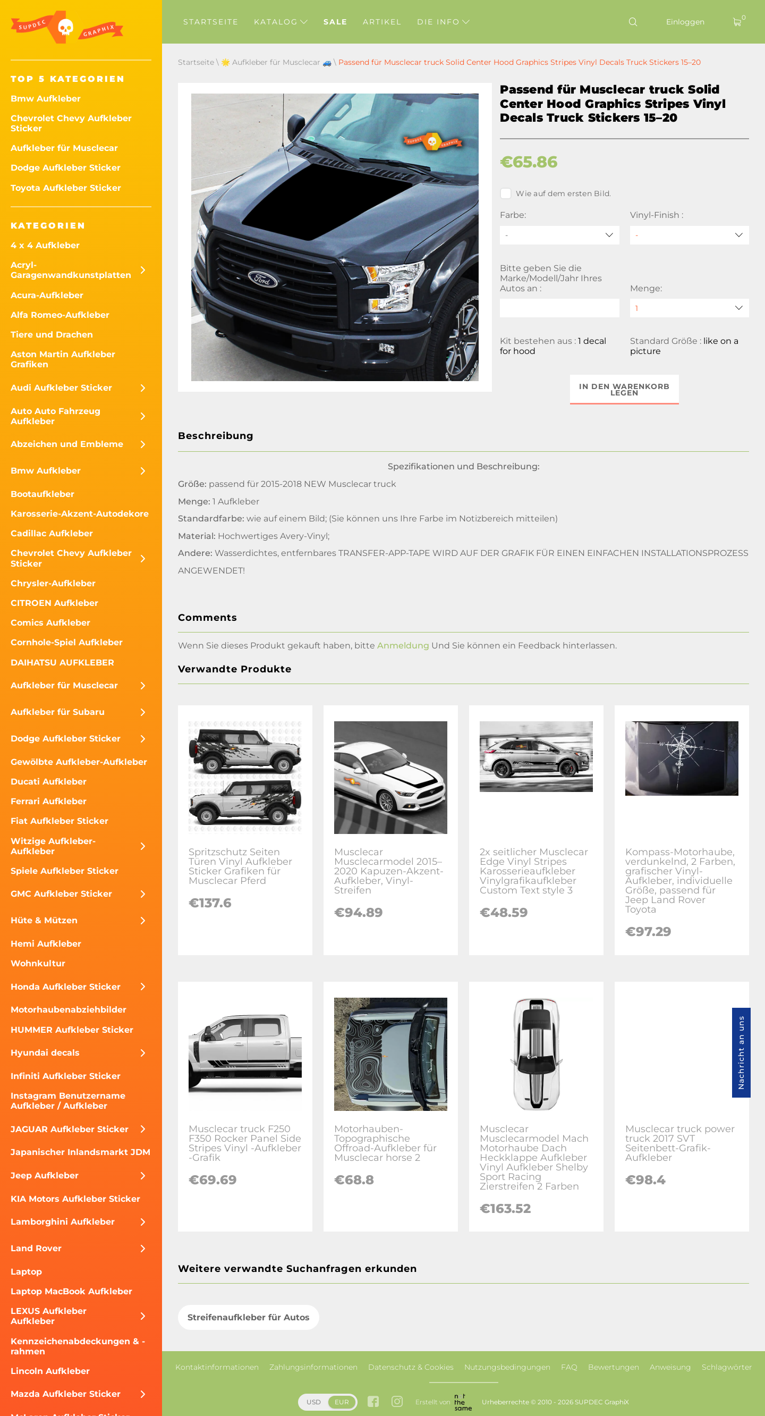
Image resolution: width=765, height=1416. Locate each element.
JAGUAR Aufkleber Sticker (70, 1129)
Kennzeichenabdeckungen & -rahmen (78, 1346)
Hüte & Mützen (44, 920)
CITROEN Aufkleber (54, 603)
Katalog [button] (281, 22)
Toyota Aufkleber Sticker (66, 188)
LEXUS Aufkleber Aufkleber (49, 1316)
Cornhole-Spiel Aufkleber (67, 642)
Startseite (211, 22)
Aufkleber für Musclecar (64, 148)
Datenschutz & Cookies (411, 1367)
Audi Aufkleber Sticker (61, 388)
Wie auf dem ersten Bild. (555, 193)
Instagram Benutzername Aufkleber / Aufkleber (68, 1101)
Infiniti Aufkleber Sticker (66, 1076)
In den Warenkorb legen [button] (624, 390)
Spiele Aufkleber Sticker (64, 871)
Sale (335, 22)
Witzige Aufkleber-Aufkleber (53, 846)
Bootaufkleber (42, 494)
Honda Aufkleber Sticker (66, 987)
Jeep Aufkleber (45, 1175)
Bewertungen (613, 1367)
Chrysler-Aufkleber (53, 583)
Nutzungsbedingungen (507, 1367)
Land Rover (36, 1248)
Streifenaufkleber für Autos (249, 1317)
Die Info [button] (443, 22)
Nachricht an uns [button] (741, 1053)
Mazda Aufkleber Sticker (66, 1394)
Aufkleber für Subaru (58, 712)
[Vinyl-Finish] (689, 235)
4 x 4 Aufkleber (45, 245)
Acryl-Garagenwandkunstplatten (71, 270)
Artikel (382, 22)
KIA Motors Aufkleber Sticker (75, 1199)
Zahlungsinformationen (313, 1367)
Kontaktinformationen (217, 1367)
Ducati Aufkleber (49, 782)
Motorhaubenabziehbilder (68, 1010)
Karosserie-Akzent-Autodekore (80, 514)
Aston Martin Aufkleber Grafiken (63, 359)
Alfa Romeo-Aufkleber (60, 315)
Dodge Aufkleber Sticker (66, 168)
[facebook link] (373, 1402)
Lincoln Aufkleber (50, 1371)
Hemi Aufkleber (46, 944)
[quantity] (689, 308)
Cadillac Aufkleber (52, 533)
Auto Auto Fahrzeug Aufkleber (55, 416)
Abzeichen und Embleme (67, 444)
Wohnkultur (38, 963)
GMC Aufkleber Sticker (61, 894)
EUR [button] (342, 1402)
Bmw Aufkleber (46, 99)
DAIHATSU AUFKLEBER (62, 663)
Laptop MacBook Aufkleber (71, 1291)
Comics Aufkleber (50, 623)
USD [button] (314, 1402)
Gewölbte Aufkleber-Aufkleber (79, 762)
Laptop (26, 1272)
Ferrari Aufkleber (49, 801)
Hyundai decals (45, 1053)
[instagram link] (397, 1402)
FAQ (569, 1367)
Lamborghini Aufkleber (63, 1222)
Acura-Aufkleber (47, 295)
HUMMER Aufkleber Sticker (72, 1030)
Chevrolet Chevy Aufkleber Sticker (71, 123)
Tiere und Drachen (52, 335)
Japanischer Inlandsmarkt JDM (80, 1152)
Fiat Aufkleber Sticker (59, 821)
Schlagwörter (727, 1367)
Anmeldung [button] (403, 645)
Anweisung (670, 1367)
